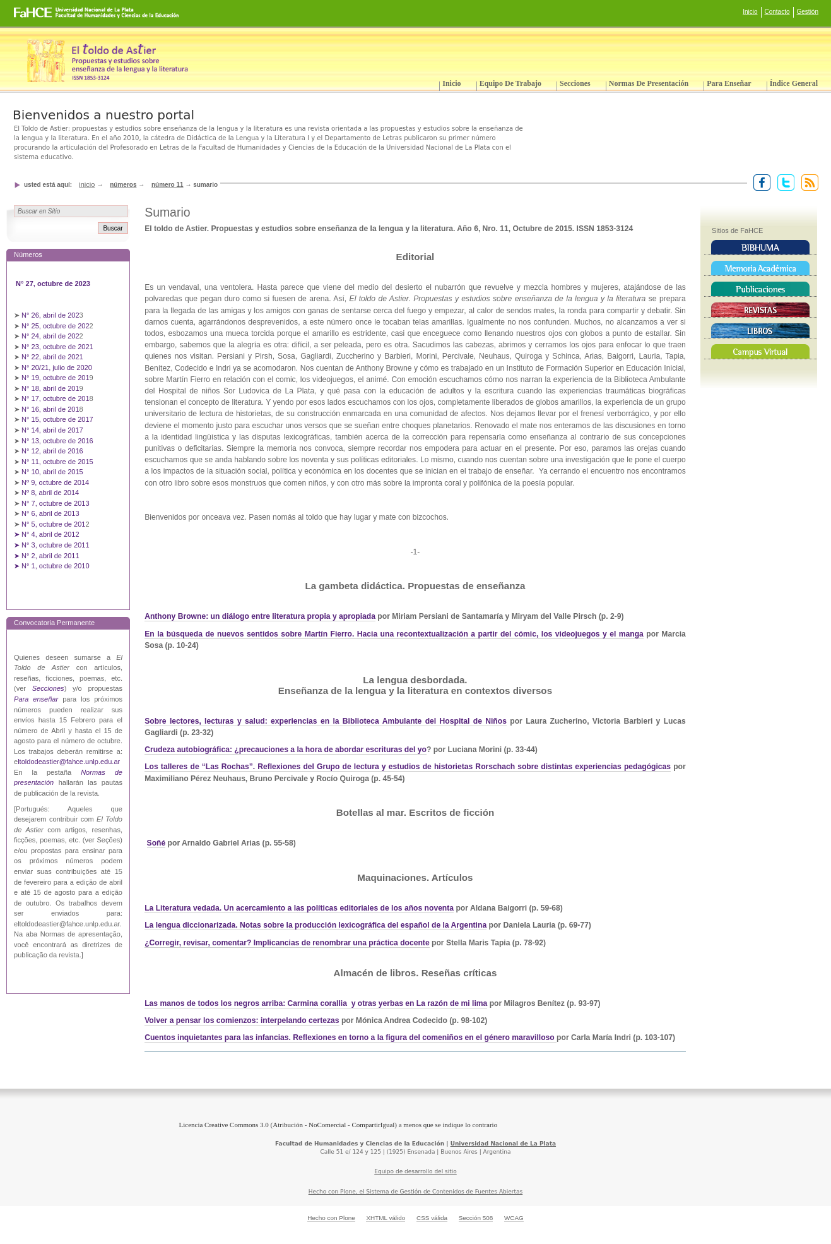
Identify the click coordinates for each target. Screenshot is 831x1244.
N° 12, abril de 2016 (53, 451)
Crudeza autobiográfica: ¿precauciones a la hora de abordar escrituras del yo (285, 749)
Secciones (575, 83)
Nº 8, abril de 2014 (50, 492)
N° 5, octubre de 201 (53, 524)
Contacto (777, 11)
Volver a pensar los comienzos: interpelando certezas (241, 1020)
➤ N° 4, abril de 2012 (47, 534)
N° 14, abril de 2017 (53, 430)
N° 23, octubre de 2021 (57, 346)
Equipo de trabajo (510, 83)
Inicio (750, 11)
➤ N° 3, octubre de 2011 (52, 545)
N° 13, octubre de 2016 (58, 441)
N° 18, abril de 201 (50, 388)
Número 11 (167, 184)
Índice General (794, 83)
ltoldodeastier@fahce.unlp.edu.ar (69, 761)
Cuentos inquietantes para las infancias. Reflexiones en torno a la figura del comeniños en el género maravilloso (350, 1037)
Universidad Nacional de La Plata (503, 1143)
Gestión (807, 11)
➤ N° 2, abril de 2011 (47, 555)
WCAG (514, 1217)
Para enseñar (729, 83)
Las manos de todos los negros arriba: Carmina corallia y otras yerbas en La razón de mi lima (315, 1003)
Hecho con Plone (331, 1217)
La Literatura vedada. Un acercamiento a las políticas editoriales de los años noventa (299, 908)
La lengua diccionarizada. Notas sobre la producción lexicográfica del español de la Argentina (315, 925)
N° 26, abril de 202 (50, 315)
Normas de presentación (648, 83)
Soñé (156, 843)
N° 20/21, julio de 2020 (57, 367)
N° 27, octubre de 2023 (54, 283)
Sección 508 (476, 1217)
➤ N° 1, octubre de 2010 (52, 566)
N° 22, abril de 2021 (52, 357)
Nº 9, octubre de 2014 (55, 482)
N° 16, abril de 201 (50, 409)
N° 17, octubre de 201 (55, 398)
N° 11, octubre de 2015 (57, 461)
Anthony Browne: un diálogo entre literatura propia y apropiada (259, 616)
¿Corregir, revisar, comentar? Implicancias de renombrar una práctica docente (286, 942)
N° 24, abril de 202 (50, 336)
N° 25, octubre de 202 (55, 326)
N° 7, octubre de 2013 (55, 503)
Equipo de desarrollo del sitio (415, 1171)
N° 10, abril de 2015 (52, 471)
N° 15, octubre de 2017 (57, 419)
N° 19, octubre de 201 (55, 377)
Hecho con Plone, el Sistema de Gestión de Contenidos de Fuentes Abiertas (416, 1191)
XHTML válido (385, 1217)
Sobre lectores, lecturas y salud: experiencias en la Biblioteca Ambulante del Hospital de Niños (325, 721)
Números (123, 184)
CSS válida (431, 1217)
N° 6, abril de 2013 (50, 513)
